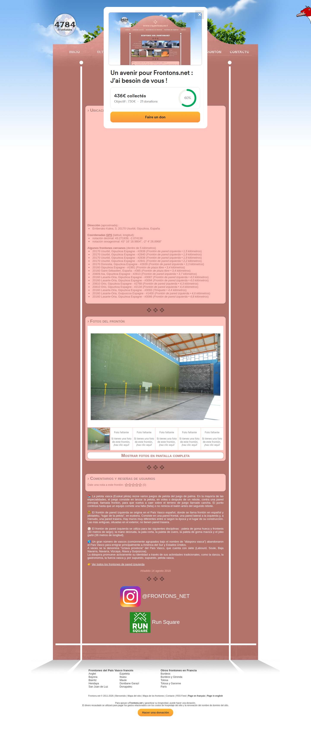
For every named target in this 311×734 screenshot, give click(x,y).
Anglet (92, 673)
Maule (123, 680)
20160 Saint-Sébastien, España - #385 (116, 270)
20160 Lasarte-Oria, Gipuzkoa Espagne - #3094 (122, 280)
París (164, 686)
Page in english (215, 696)
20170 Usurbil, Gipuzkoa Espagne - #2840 (118, 254)
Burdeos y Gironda (171, 676)
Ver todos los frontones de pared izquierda (118, 564)
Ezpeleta (125, 673)
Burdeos (165, 673)
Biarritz (93, 680)
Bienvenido (120, 696)
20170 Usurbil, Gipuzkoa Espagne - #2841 (118, 261)
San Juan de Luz (98, 686)
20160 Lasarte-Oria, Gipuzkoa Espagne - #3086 (122, 296)
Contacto (238, 52)
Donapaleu (126, 686)
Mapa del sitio (134, 696)
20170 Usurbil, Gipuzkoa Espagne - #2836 (118, 257)
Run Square (155, 622)
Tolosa (164, 680)
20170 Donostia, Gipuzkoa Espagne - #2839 (120, 264)
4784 (65, 24)
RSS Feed (181, 696)
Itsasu (123, 676)
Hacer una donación (155, 712)
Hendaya (94, 683)
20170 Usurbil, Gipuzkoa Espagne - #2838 (118, 251)
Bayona (93, 676)
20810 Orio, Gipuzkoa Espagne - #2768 (117, 283)
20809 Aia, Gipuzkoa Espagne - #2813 (116, 273)
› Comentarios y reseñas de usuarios (121, 478)
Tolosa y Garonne (171, 683)
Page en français (196, 696)
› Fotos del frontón (106, 321)
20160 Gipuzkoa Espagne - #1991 (113, 267)
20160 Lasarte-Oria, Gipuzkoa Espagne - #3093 (122, 290)
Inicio (74, 52)
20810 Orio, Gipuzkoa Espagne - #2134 (117, 286)
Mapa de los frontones (153, 696)
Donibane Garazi (129, 683)
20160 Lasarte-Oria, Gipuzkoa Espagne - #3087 (122, 277)
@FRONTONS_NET (155, 596)
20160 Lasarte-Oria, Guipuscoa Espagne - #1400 (123, 293)
